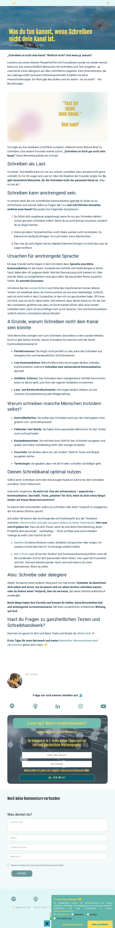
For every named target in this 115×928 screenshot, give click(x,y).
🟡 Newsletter (22, 907)
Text (64, 205)
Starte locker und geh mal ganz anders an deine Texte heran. (57, 522)
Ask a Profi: (21, 554)
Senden (21, 873)
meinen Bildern (38, 288)
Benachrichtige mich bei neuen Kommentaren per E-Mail (35, 865)
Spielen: (19, 542)
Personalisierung (62, 918)
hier (87, 770)
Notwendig (61, 914)
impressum (40, 907)
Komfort (92, 914)
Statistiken (77, 914)
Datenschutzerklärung (63, 911)
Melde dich (84, 633)
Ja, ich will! (57, 777)
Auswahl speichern (73, 924)
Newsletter (42, 3)
